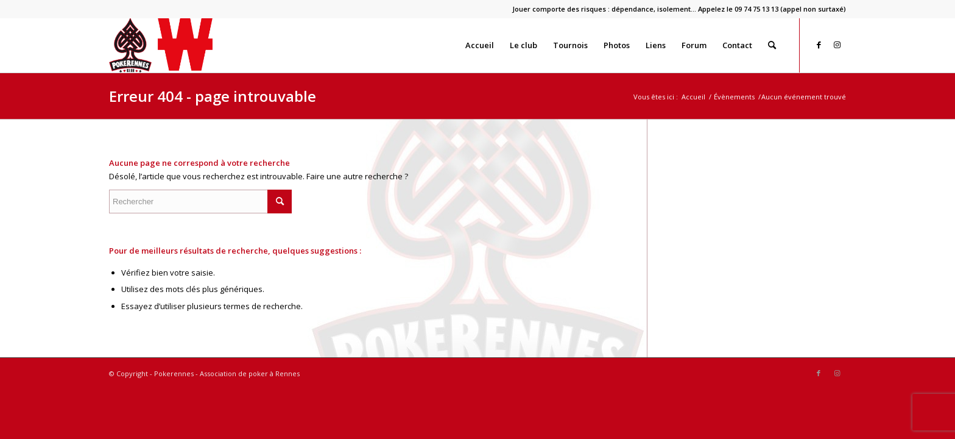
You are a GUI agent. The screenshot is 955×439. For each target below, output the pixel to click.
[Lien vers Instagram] (837, 44)
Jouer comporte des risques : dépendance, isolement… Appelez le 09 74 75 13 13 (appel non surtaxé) (679, 8)
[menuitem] (676, 9)
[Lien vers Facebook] (818, 44)
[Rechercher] (772, 45)
